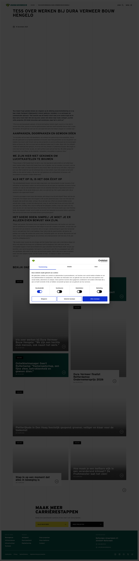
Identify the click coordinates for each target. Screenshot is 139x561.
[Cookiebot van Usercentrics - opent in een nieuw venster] (99, 261)
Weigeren (44, 299)
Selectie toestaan (69, 299)
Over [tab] (96, 266)
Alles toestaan (95, 299)
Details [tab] (69, 266)
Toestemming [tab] (43, 267)
